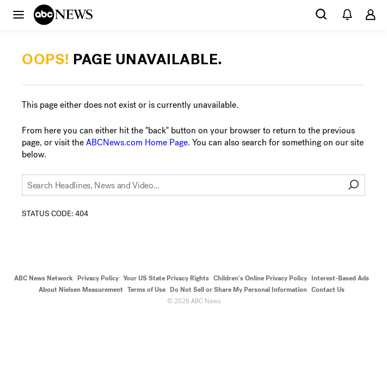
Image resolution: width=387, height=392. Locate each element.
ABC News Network (43, 278)
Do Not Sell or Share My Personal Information (238, 289)
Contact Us (328, 289)
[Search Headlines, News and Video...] (193, 185)
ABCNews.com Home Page (137, 142)
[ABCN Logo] (63, 14)
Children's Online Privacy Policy (260, 278)
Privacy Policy (98, 278)
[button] (18, 14)
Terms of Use (146, 289)
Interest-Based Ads (340, 278)
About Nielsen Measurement (81, 289)
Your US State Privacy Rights (166, 278)
